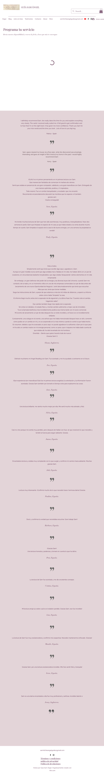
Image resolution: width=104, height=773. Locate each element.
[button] (101, 11)
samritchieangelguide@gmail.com (71, 19)
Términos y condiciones (50, 758)
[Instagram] (54, 755)
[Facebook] (88, 19)
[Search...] (86, 11)
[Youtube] (85, 19)
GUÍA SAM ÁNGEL (30, 7)
